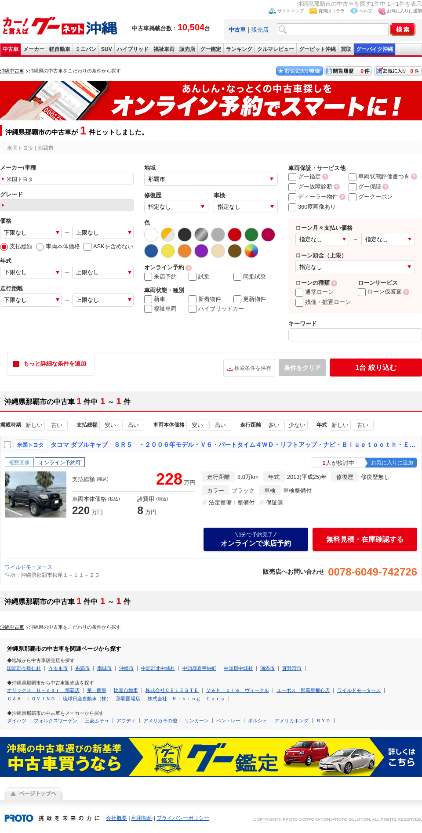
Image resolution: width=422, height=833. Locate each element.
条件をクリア (302, 367)
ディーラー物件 (313, 196)
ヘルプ (365, 10)
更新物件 (249, 299)
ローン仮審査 (380, 291)
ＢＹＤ (323, 720)
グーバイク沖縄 (374, 49)
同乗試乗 (249, 277)
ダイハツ (16, 720)
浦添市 (267, 668)
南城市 (104, 668)
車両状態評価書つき (379, 176)
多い (274, 425)
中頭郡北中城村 (158, 668)
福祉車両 (164, 49)
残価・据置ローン (323, 302)
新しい (34, 425)
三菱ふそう (97, 720)
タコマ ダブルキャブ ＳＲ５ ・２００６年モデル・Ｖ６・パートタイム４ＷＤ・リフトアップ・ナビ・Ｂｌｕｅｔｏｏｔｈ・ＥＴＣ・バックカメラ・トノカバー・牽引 (234, 445)
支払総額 (16, 246)
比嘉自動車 (126, 690)
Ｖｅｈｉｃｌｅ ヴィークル (237, 690)
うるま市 (58, 668)
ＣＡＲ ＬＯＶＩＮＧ (31, 698)
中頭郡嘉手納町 (199, 668)
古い (56, 425)
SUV (106, 49)
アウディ (126, 720)
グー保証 (365, 186)
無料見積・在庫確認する (365, 539)
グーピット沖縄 (317, 49)
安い (110, 425)
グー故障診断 (310, 186)
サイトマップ (290, 10)
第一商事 (96, 690)
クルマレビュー (275, 49)
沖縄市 (126, 668)
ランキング (239, 49)
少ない (297, 425)
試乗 (199, 277)
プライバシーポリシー (182, 818)
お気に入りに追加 (404, 10)
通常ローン (314, 292)
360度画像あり (312, 206)
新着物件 (205, 299)
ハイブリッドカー (216, 309)
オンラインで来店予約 (256, 539)
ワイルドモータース (28, 567)
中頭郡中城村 (238, 668)
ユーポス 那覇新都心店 (303, 690)
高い (133, 425)
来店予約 (160, 277)
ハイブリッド (133, 49)
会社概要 (116, 818)
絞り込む (375, 367)
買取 (346, 49)
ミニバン (85, 49)
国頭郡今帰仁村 (24, 668)
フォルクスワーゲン (55, 720)
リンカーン (197, 720)
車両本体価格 (58, 246)
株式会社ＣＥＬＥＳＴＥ (172, 690)
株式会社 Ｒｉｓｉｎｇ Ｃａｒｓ (186, 698)
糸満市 (82, 668)
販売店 (260, 29)
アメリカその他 (160, 720)
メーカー (33, 49)
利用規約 (142, 818)
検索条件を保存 (252, 368)
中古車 (10, 49)
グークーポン (371, 196)
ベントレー (228, 720)
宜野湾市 (292, 668)
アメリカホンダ (292, 720)
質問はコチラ (331, 10)
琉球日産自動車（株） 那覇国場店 (101, 698)
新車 (154, 299)
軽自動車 (59, 49)
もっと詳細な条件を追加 (54, 363)
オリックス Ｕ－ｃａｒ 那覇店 (43, 690)
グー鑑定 (210, 49)
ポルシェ (257, 720)
